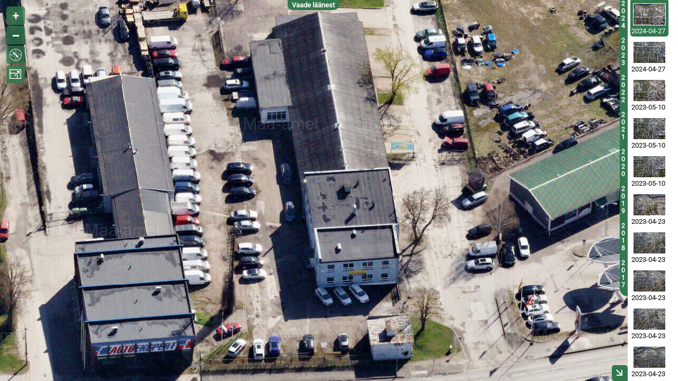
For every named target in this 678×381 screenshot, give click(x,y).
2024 (623, 15)
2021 (623, 126)
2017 (623, 274)
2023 (623, 52)
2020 (623, 163)
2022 (623, 89)
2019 (623, 200)
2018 (623, 237)
